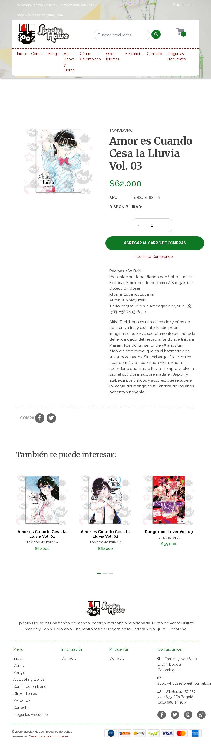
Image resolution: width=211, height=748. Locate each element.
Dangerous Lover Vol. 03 (169, 531)
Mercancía (133, 54)
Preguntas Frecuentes (176, 56)
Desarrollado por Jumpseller (48, 736)
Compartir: (25, 418)
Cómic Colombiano (90, 56)
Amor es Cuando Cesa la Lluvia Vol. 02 (105, 533)
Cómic (36, 54)
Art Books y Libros (69, 62)
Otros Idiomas (112, 56)
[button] (99, 573)
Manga (53, 54)
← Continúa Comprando (152, 256)
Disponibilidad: (119, 207)
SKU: (113, 198)
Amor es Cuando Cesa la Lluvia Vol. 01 (42, 533)
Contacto (154, 54)
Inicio (21, 54)
